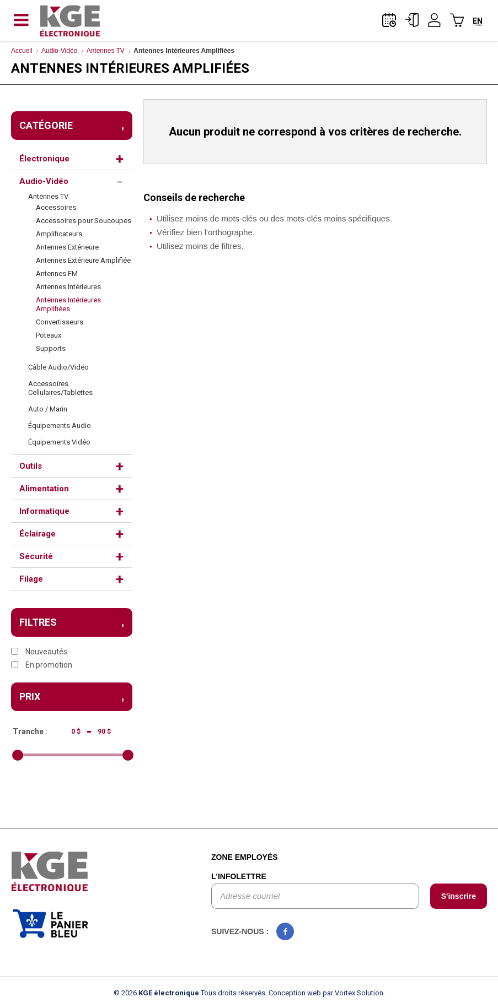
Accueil (22, 51)
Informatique (44, 511)
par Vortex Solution (353, 993)
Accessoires (56, 207)
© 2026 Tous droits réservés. (190, 993)
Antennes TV (106, 51)
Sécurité (36, 556)
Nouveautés (39, 651)
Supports (51, 348)
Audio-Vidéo (59, 51)
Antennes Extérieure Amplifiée (83, 260)
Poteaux (48, 335)
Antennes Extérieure (67, 247)
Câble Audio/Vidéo (58, 367)
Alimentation (44, 489)
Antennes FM (57, 273)
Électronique (44, 159)
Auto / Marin (47, 409)
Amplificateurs (59, 234)
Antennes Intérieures (68, 287)
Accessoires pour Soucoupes (83, 220)
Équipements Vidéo (59, 442)
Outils (30, 466)
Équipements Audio (59, 425)
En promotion (41, 664)
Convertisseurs (59, 322)
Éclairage (37, 534)
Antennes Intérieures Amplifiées (68, 304)
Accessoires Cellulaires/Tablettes (60, 388)
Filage (31, 579)
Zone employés (244, 857)
